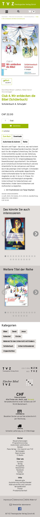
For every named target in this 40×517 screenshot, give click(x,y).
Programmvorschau (20, 443)
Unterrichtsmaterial (26, 346)
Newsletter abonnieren (20, 505)
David (14, 332)
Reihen (20, 447)
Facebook (20, 470)
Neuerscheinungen (20, 441)
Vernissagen (20, 451)
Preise (20, 489)
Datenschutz (18, 500)
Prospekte (20, 466)
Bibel (5, 332)
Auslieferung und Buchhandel (20, 483)
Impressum (7, 500)
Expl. (12, 121)
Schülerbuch (8, 346)
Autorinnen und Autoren (20, 445)
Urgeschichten (9, 351)
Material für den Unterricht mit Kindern (18, 341)
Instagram (20, 474)
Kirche (18, 337)
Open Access (20, 453)
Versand (31, 400)
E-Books (20, 455)
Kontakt (20, 462)
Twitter (20, 472)
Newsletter (20, 468)
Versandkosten (20, 487)
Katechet (7, 337)
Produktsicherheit (20, 491)
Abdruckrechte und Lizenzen (20, 485)
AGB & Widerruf (31, 500)
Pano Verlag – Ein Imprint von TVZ (20, 449)
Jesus (23, 332)
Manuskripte (20, 481)
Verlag (20, 464)
